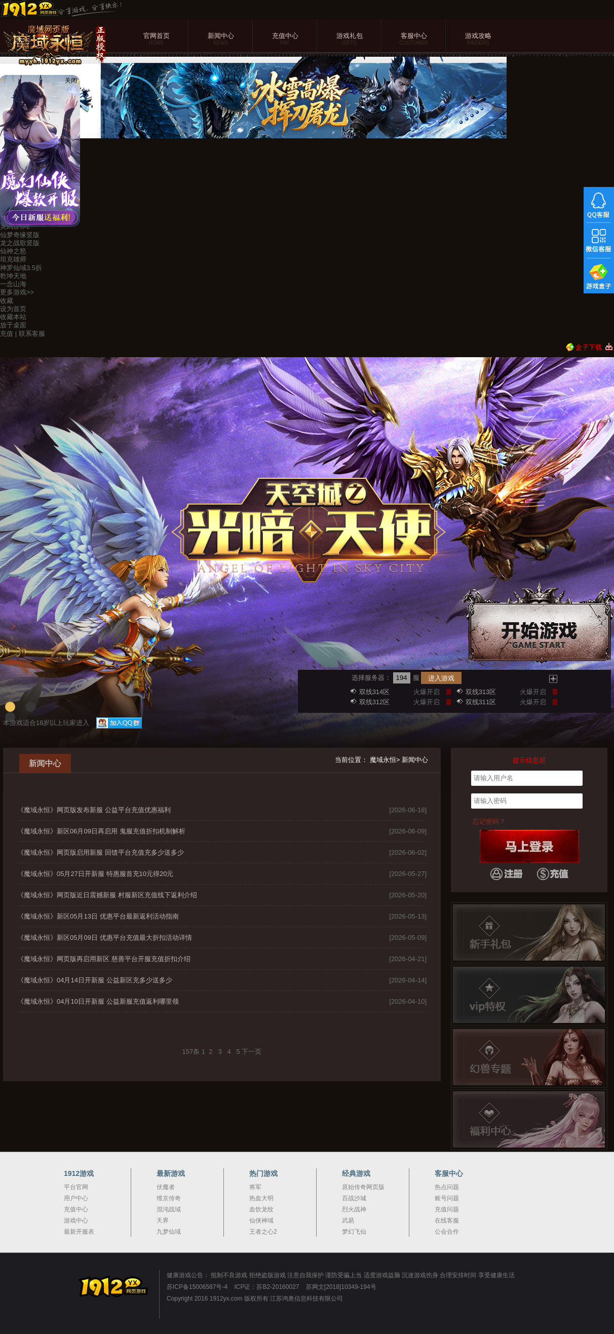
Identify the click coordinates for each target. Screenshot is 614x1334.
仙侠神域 (261, 1220)
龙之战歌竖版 (20, 243)
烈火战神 (354, 1209)
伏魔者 (166, 1187)
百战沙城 (354, 1198)
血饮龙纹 (261, 1209)
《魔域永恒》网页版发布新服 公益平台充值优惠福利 (94, 810)
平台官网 (76, 1187)
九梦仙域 (169, 1231)
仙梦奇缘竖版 (20, 235)
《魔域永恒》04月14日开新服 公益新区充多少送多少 (94, 980)
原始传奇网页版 (363, 1187)
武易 (348, 1220)
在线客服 (447, 1220)
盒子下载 (588, 347)
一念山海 (13, 284)
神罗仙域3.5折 (21, 268)
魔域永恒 (383, 760)
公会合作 (447, 1231)
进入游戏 (441, 678)
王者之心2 (263, 1231)
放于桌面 (13, 325)
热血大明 (261, 1198)
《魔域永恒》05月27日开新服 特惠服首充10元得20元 (95, 874)
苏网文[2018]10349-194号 (341, 1286)
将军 (255, 1187)
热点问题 (447, 1187)
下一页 (251, 1051)
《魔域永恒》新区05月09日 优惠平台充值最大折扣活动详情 (104, 937)
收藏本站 (13, 317)
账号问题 (447, 1198)
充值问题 (447, 1209)
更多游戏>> (17, 292)
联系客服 (32, 333)
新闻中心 (220, 39)
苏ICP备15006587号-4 (197, 1286)
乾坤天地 (13, 276)
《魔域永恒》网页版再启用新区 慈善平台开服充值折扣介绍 (103, 959)
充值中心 (285, 39)
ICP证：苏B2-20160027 (266, 1286)
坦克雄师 (13, 259)
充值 (6, 333)
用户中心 (76, 1198)
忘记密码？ (489, 821)
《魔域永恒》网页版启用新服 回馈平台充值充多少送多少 (100, 852)
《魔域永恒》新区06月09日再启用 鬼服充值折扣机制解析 (101, 831)
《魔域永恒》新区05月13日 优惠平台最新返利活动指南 (98, 916)
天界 (163, 1220)
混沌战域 (169, 1209)
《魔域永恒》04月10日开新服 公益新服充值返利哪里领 (98, 1001)
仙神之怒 (13, 251)
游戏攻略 (478, 39)
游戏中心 (76, 1220)
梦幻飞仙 (354, 1231)
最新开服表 (79, 1231)
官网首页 (156, 39)
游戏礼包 (349, 39)
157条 (191, 1051)
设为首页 (13, 309)
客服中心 (413, 39)
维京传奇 (169, 1198)
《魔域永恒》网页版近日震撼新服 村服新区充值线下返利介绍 (107, 895)
